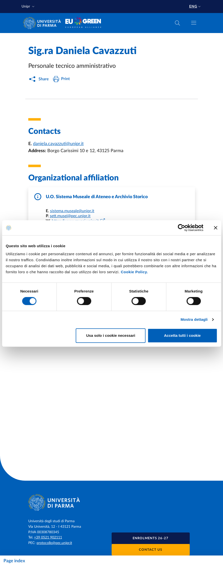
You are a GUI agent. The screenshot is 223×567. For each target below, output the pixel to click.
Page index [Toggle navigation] (14, 561)
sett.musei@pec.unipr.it (70, 216)
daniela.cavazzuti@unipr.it (58, 144)
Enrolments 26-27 (150, 538)
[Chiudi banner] (215, 227)
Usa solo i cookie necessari (110, 335)
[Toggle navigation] (194, 23)
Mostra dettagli (193, 319)
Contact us (150, 549)
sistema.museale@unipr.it (72, 211)
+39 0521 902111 (48, 537)
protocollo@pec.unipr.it (54, 543)
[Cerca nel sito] (177, 23)
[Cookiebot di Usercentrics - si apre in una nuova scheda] (181, 227)
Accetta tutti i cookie (182, 335)
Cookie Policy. (134, 272)
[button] (29, 7)
